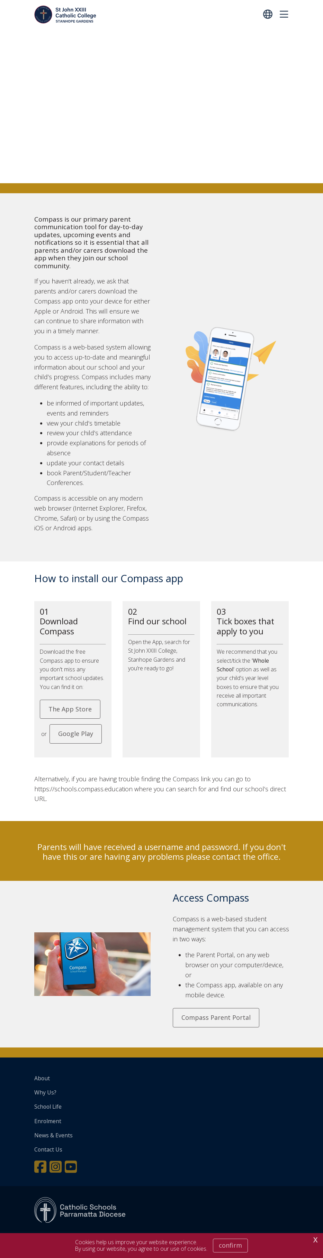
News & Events (53, 1135)
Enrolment (47, 1121)
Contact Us (48, 1149)
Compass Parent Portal (216, 1017)
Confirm (230, 1245)
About (42, 1078)
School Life (48, 1106)
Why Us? (45, 1092)
